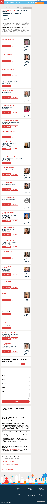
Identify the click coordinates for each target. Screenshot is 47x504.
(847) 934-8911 (14, 300)
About (24, 2)
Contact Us (32, 2)
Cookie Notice (15, 501)
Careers (18, 493)
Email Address (16, 384)
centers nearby (38, 3)
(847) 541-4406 (14, 61)
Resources (20, 2)
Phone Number (16, 388)
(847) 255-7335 (14, 162)
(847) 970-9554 (14, 174)
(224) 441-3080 (14, 46)
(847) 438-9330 (14, 234)
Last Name (16, 380)
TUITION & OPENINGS (6, 46)
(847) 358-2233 (14, 189)
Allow (41, 501)
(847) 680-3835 (14, 97)
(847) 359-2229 (14, 246)
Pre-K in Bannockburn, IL (7, 469)
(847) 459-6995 (14, 75)
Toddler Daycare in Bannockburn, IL (10, 464)
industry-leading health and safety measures (14, 449)
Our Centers (6, 2)
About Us (18, 489)
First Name (16, 376)
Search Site (45, 3)
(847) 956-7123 (14, 351)
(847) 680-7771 (14, 85)
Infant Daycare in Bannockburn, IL (9, 461)
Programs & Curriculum (13, 2)
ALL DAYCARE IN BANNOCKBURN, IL (12, 10)
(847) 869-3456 (14, 287)
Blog (28, 2)
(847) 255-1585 (14, 148)
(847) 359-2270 (14, 137)
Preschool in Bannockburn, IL (8, 466)
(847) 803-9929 (14, 204)
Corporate (18, 494)
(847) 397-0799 (14, 274)
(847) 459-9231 (14, 112)
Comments (3, 391)
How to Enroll (30, 490)
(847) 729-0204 (14, 126)
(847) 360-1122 (14, 258)
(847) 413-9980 (14, 338)
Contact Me (16, 401)
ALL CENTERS (4, 10)
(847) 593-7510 (14, 220)
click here (5, 429)
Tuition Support (30, 489)
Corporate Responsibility (31, 495)
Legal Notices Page (8, 502)
